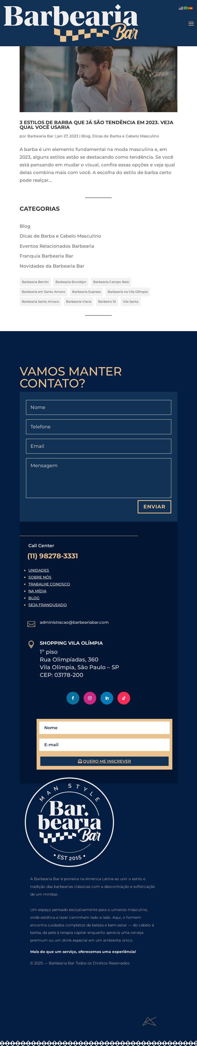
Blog (85, 136)
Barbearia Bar (40, 136)
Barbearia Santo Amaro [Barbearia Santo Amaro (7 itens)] (40, 301)
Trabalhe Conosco (49, 584)
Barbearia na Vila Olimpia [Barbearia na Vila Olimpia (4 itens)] (128, 292)
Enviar (154, 507)
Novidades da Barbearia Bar (52, 266)
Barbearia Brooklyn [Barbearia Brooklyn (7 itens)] (70, 282)
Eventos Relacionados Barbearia (57, 246)
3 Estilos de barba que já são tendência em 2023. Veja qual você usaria (96, 125)
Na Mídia (37, 591)
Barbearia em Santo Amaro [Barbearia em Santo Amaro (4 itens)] (43, 292)
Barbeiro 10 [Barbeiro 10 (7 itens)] (107, 301)
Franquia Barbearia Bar (46, 256)
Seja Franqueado (47, 604)
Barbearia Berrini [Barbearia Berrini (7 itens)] (35, 282)
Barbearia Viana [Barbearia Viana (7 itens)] (78, 301)
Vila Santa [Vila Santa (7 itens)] (130, 301)
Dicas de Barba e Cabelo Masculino (125, 136)
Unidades (38, 570)
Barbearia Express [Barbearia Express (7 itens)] (86, 292)
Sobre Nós (39, 577)
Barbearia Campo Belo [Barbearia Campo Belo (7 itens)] (111, 282)
